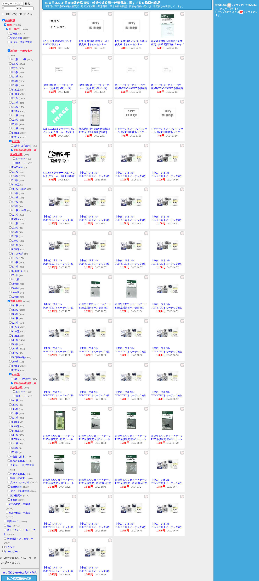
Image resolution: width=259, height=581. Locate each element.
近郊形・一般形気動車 (22, 465)
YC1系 (15, 279)
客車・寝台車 (17, 478)
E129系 (16, 89)
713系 (15, 228)
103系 (15, 310)
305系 (15, 409)
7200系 (15, 297)
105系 (15, 314)
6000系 (15, 288)
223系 (15, 120)
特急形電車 (16, 38)
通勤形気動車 (17, 474)
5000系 (15, 284)
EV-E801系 (17, 253)
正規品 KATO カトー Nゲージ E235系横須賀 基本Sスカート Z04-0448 (131, 439)
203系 (15, 344)
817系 (15, 266)
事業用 (14, 500)
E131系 (16, 94)
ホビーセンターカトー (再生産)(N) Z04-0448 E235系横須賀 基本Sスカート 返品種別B (131, 88)
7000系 (15, 292)
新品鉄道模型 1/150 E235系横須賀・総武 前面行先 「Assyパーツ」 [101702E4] (167, 44)
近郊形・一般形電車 (21, 51)
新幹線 (14, 33)
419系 (15, 206)
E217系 (16, 111)
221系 (15, 115)
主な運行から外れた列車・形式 (20, 572)
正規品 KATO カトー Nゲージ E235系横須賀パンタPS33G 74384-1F (95, 307)
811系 (15, 258)
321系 (15, 417)
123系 (15, 81)
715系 (15, 232)
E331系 (16, 184)
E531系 (16, 219)
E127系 (16, 327)
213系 (15, 102)
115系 (15, 64)
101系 (15, 305)
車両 (9, 25)
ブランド (10, 547)
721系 (15, 245)
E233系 (16, 137)
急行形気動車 (17, 461)
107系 (15, 318)
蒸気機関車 (16, 495)
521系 (15, 215)
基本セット (21, 159)
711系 (15, 223)
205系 (15, 348)
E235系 (16, 141)
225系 (15, 124)
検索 (27, 3)
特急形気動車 (17, 456)
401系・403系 (19, 189)
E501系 (16, 426)
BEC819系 (17, 271)
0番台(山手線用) (22, 145)
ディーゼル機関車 (20, 491)
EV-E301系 (17, 167)
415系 (15, 197)
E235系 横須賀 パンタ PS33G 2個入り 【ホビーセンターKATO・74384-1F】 (131, 44)
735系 (15, 452)
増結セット (21, 163)
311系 (15, 172)
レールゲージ (12, 551)
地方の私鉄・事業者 (19, 512)
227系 (15, 128)
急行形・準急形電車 (21, 42)
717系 (15, 236)
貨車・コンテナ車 (20, 482)
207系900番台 (19, 357)
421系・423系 (19, 210)
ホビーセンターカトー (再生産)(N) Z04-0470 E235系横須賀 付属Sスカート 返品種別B (167, 88)
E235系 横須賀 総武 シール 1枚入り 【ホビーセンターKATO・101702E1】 (94, 44)
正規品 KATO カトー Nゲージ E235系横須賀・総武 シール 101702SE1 (59, 439)
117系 (15, 68)
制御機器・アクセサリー (20, 538)
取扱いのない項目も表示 (17, 14)
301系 (15, 400)
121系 (15, 76)
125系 (15, 85)
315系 (15, 180)
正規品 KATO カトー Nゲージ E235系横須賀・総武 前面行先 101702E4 (95, 483)
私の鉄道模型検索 (19, 578)
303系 (15, 405)
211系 (15, 98)
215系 (15, 107)
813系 (15, 262)
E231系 (16, 133)
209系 (15, 361)
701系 (15, 435)
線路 (9, 525)
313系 (15, 176)
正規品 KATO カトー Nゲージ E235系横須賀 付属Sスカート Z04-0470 (95, 439)
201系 (15, 340)
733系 (15, 448)
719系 (15, 241)
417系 (15, 202)
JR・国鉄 (14, 29)
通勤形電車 (16, 301)
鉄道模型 (10, 20)
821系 (15, 275)
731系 (15, 443)
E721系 (16, 249)
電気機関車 (16, 487)
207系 (15, 353)
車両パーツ (13, 521)
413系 (15, 193)
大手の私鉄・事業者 (19, 504)
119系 (15, 72)
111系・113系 (19, 59)
